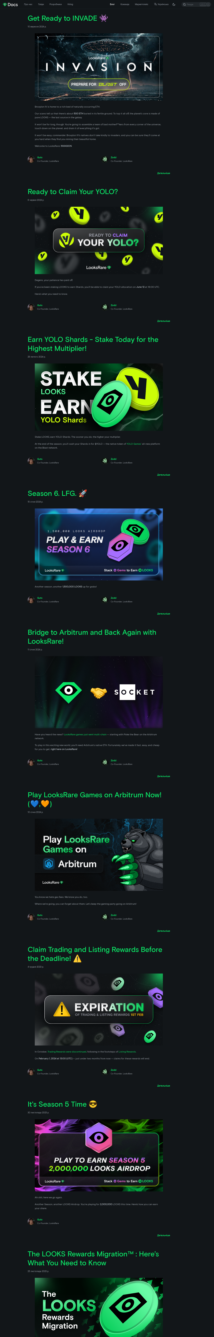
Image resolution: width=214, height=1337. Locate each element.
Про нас (28, 4)
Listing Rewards (127, 1051)
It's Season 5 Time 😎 (62, 1104)
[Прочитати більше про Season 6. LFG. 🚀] (163, 613)
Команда (125, 4)
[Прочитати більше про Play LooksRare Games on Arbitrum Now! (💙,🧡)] (163, 931)
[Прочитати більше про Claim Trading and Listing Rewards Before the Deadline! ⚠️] (163, 1085)
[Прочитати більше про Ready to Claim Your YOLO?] (163, 321)
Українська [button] (161, 4)
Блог (112, 4)
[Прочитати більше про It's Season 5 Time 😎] (163, 1235)
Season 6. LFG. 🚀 (57, 493)
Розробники (55, 4)
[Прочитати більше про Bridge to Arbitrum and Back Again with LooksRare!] (163, 776)
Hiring (70, 4)
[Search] (196, 4)
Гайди (41, 4)
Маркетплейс (141, 4)
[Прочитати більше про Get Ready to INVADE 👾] (163, 173)
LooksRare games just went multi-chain (85, 734)
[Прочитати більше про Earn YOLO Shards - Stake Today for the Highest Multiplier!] (163, 474)
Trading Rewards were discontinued (67, 1051)
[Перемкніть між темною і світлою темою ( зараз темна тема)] (173, 4)
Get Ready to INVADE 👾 (68, 18)
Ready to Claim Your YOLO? (73, 191)
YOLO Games (134, 443)
